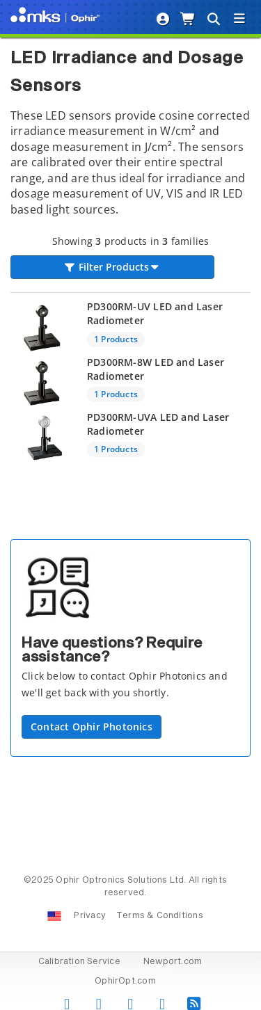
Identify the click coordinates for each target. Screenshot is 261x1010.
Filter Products (112, 266)
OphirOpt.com (125, 981)
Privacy (89, 916)
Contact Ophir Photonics (91, 726)
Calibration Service (79, 962)
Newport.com (172, 962)
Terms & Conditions (159, 916)
